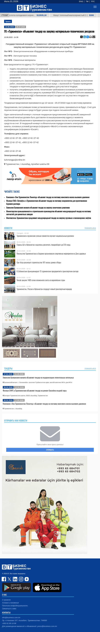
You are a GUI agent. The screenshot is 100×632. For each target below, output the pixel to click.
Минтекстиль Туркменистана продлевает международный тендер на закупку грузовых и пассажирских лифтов (48, 217)
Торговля (8, 21)
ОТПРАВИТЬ (50, 449)
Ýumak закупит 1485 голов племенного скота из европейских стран (41, 280)
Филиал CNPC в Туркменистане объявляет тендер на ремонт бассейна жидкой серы (35, 390)
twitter (9, 579)
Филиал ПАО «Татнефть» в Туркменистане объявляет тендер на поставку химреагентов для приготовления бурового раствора (46, 202)
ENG (81, 1)
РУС (93, 1)
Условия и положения (10, 603)
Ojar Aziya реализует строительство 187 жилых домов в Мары (39, 262)
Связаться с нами (9, 609)
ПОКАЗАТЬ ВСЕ (90, 228)
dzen (26, 579)
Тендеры (8, 368)
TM (87, 1)
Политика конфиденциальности (15, 606)
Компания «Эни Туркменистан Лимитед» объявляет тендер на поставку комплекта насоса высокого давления (47, 197)
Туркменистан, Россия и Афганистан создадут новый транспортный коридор (44, 289)
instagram (20, 579)
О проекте (6, 600)
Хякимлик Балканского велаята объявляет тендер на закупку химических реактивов (38, 207)
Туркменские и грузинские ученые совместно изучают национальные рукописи (45, 235)
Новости (8, 228)
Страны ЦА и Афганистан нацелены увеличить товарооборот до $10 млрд (43, 244)
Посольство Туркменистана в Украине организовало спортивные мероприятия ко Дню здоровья (51, 253)
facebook (4, 579)
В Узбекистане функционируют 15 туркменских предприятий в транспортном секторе (47, 271)
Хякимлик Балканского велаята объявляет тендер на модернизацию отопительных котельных (38, 377)
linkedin (15, 579)
